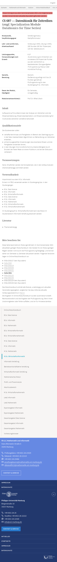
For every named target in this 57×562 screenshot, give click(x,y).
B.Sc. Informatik (9, 320)
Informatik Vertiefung (11, 361)
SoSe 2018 (8, 263)
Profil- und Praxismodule (13, 382)
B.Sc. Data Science (10, 315)
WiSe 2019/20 (9, 268)
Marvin (22, 293)
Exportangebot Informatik (13, 408)
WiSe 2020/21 (9, 271)
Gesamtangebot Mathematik (14, 428)
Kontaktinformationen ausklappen (53, 494)
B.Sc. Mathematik (10, 325)
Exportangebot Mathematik (13, 413)
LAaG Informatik (9, 397)
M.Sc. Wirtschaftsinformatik (14, 356)
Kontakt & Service (11, 529)
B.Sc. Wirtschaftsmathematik (14, 336)
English (52, 3)
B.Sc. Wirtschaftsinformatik (13, 331)
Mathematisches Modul (12, 377)
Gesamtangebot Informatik (13, 423)
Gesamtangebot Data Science (14, 418)
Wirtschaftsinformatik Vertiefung (15, 372)
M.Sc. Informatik (9, 346)
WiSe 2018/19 (9, 266)
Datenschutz (6, 487)
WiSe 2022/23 (9, 278)
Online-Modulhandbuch (43, 8)
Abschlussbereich (10, 387)
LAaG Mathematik (10, 403)
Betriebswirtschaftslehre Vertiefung (16, 367)
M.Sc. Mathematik (10, 351)
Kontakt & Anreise (11, 473)
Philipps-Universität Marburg (9, 494)
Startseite (4, 8)
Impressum (5, 483)
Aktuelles (5, 537)
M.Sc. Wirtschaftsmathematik (14, 392)
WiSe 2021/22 (9, 275)
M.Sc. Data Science (10, 341)
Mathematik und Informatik (17, 8)
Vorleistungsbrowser (11, 434)
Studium (30, 8)
